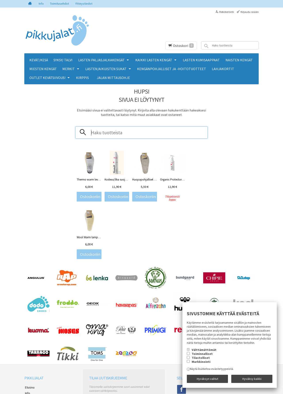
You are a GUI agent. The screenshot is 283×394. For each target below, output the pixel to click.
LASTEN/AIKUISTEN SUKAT (105, 69)
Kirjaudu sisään (250, 11)
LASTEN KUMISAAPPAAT (201, 60)
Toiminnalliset (202, 354)
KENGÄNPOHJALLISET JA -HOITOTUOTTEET (171, 69)
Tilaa (94, 357)
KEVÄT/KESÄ (38, 60)
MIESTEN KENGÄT (43, 69)
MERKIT (68, 69)
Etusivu (29, 332)
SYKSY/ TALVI (63, 60)
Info (41, 4)
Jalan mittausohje (113, 77)
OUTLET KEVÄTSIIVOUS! (47, 77)
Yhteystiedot (83, 4)
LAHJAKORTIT (223, 69)
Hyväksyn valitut (207, 379)
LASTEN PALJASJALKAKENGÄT (101, 60)
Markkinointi (201, 362)
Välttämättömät (204, 350)
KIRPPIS (82, 77)
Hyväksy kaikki (252, 379)
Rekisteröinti (226, 11)
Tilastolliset (201, 358)
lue (136, 351)
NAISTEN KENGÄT (239, 60)
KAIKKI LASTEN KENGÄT (153, 60)
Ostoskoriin (90, 196)
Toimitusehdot (59, 4)
